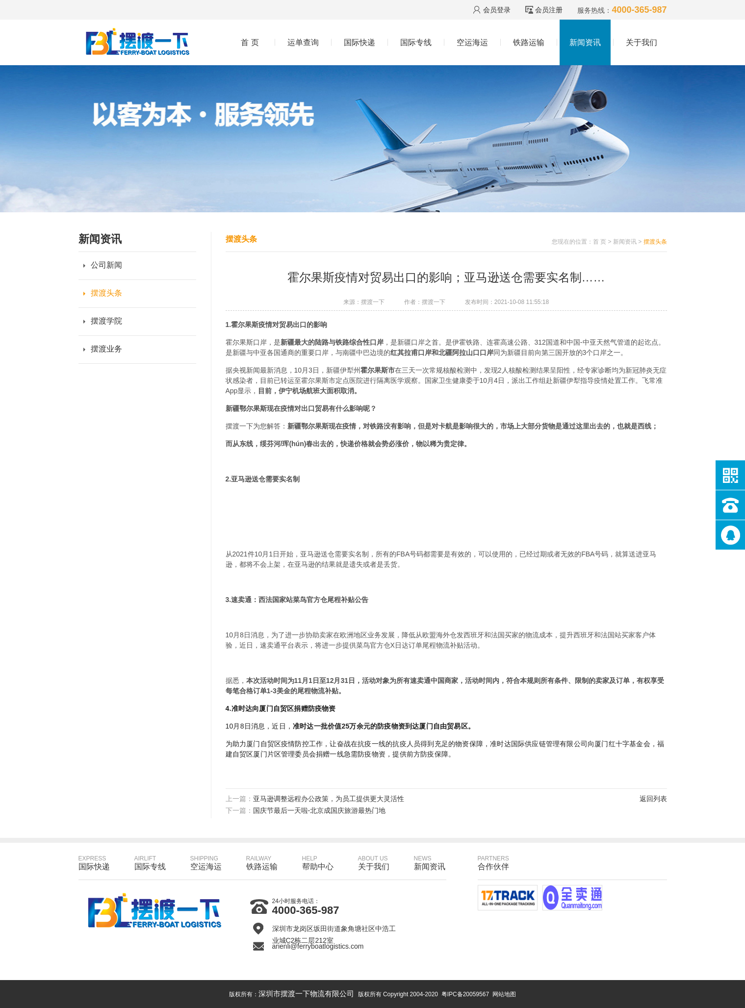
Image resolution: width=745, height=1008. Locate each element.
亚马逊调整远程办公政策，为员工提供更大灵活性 (328, 799)
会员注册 (549, 10)
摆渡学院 (106, 321)
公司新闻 (106, 265)
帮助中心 (318, 863)
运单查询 (303, 42)
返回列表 (653, 799)
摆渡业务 (106, 349)
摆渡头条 (106, 293)
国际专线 (416, 42)
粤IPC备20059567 (465, 994)
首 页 (249, 42)
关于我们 (641, 42)
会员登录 (497, 10)
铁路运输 (528, 42)
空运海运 (472, 42)
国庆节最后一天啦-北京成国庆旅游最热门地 (319, 810)
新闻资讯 (585, 42)
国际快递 (359, 42)
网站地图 (504, 994)
